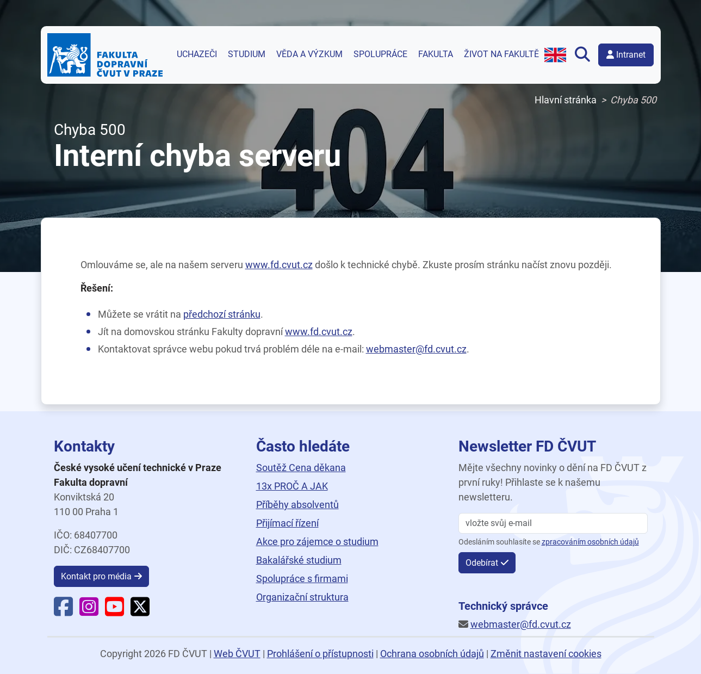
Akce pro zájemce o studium (317, 541)
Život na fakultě (501, 54)
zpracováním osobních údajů (590, 542)
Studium (246, 54)
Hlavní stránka (566, 100)
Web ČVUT (237, 653)
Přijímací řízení (287, 523)
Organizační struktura (302, 597)
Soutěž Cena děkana (301, 467)
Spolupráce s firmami (302, 578)
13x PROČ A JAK (292, 486)
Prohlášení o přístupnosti (320, 653)
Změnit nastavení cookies (546, 653)
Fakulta (435, 54)
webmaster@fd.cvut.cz (416, 349)
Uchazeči (197, 54)
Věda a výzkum (309, 54)
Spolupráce (380, 54)
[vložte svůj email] (553, 523)
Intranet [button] (626, 55)
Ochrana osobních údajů (432, 653)
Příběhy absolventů (297, 504)
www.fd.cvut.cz (279, 264)
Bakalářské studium (299, 560)
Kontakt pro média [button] (96, 576)
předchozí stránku (221, 314)
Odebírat (482, 563)
